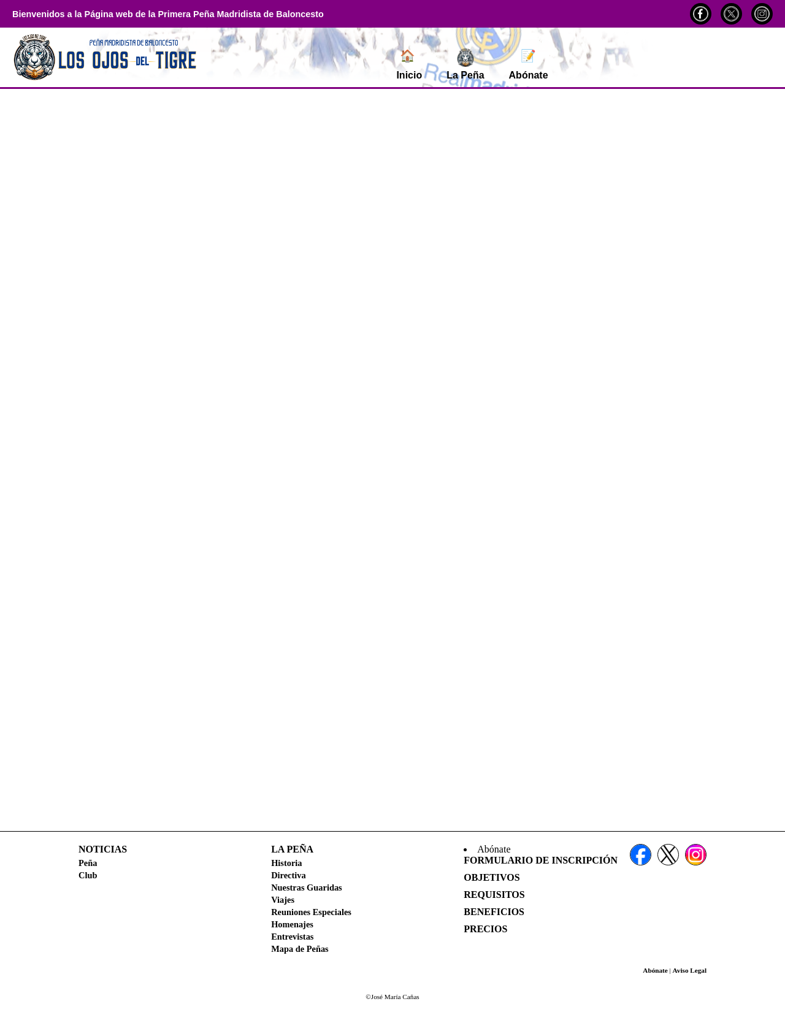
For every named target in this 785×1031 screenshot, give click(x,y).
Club (87, 875)
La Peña (465, 64)
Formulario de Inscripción (541, 860)
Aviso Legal (689, 970)
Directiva (288, 875)
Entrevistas (292, 936)
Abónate (528, 64)
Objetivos (491, 877)
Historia (286, 863)
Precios (485, 929)
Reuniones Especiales (311, 912)
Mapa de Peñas (300, 949)
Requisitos (494, 894)
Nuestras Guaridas (306, 887)
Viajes (282, 900)
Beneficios (494, 911)
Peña (87, 863)
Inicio (409, 64)
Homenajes (292, 924)
